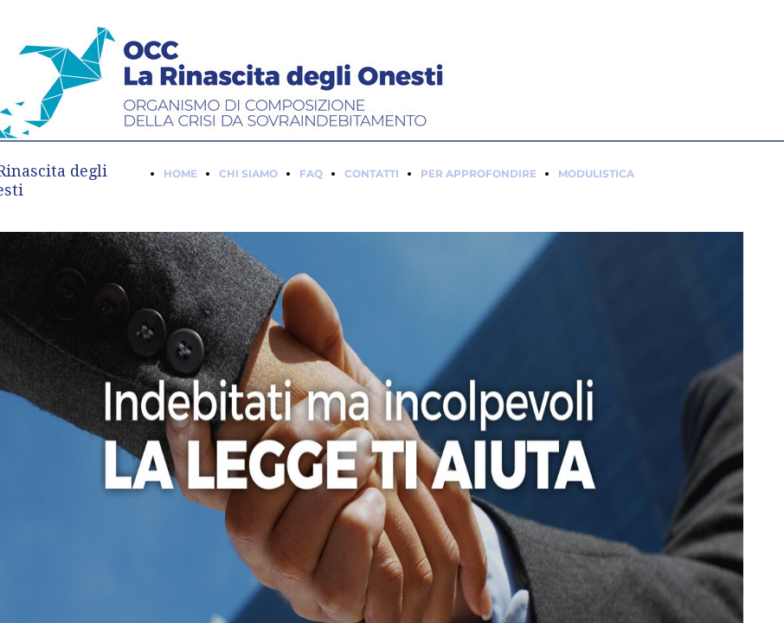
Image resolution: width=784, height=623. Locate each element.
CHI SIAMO (248, 173)
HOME (180, 173)
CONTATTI (371, 173)
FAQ (311, 173)
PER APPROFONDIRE (479, 173)
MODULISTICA (596, 173)
